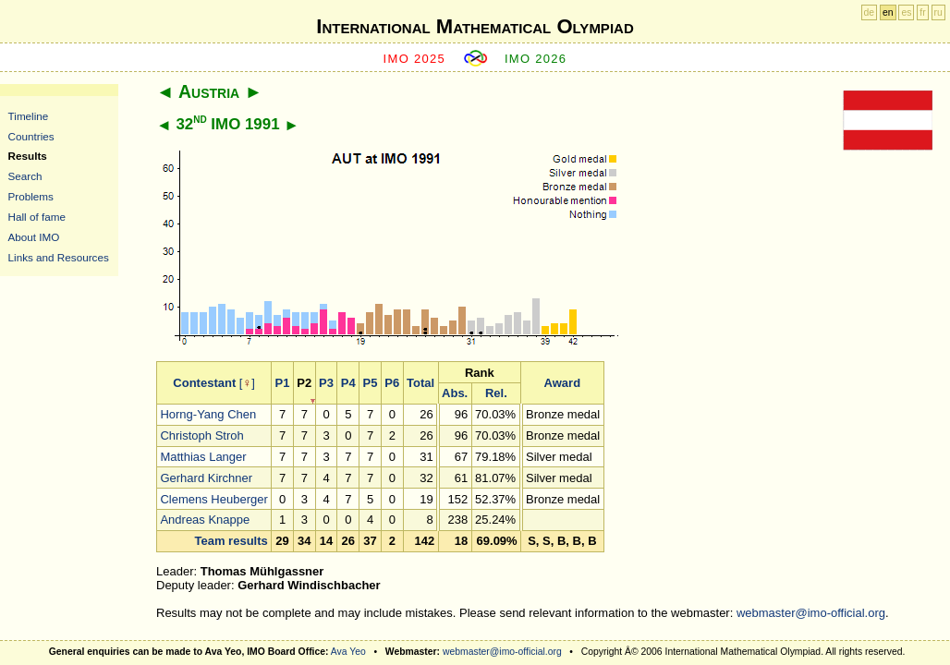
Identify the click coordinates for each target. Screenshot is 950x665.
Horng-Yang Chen (208, 414)
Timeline (28, 116)
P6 (391, 383)
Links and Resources (58, 257)
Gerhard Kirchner (206, 478)
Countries (31, 136)
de (869, 12)
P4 (348, 383)
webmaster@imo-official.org (811, 613)
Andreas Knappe (205, 519)
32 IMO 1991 (227, 124)
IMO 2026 (536, 59)
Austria (208, 91)
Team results (231, 541)
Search (25, 176)
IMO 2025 (415, 59)
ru (938, 12)
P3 (326, 383)
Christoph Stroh (201, 435)
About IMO (34, 237)
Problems (31, 196)
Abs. (455, 393)
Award (562, 383)
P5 (370, 383)
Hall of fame (37, 217)
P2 (304, 383)
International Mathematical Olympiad (474, 26)
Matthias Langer (203, 457)
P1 (282, 383)
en (888, 12)
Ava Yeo (348, 652)
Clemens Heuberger (213, 499)
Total (420, 383)
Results (27, 156)
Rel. (496, 393)
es (906, 12)
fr (922, 12)
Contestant (204, 383)
